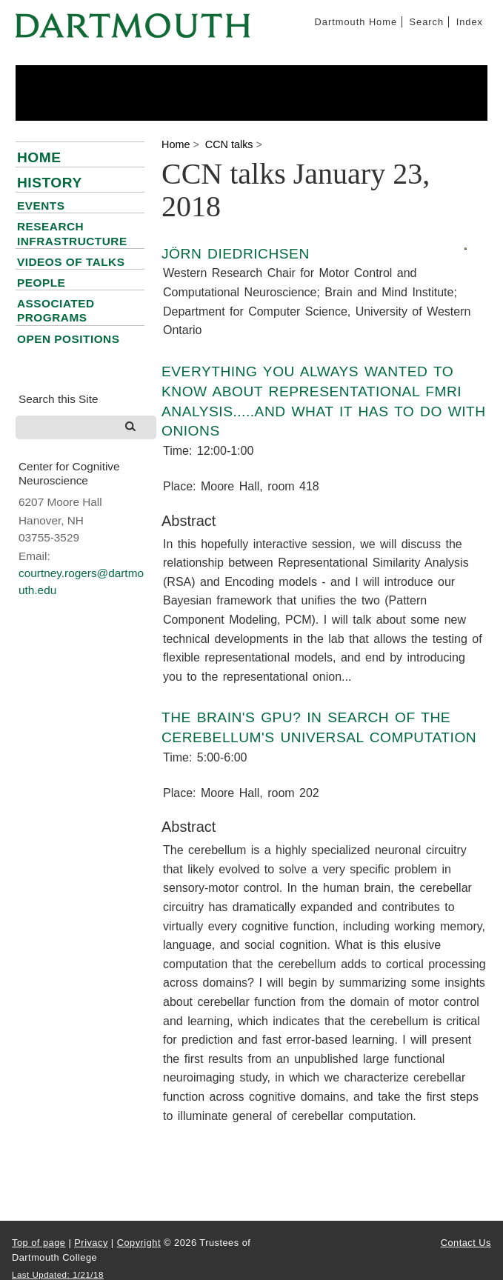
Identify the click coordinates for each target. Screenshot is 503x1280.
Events (40, 205)
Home (39, 157)
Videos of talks (70, 262)
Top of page (38, 1242)
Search (427, 21)
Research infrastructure (72, 233)
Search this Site (59, 399)
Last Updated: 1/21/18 (58, 1274)
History (49, 182)
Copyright (139, 1242)
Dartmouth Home (356, 21)
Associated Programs (56, 310)
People (41, 282)
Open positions (68, 339)
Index (469, 21)
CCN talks (229, 144)
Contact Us (466, 1242)
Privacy (90, 1242)
